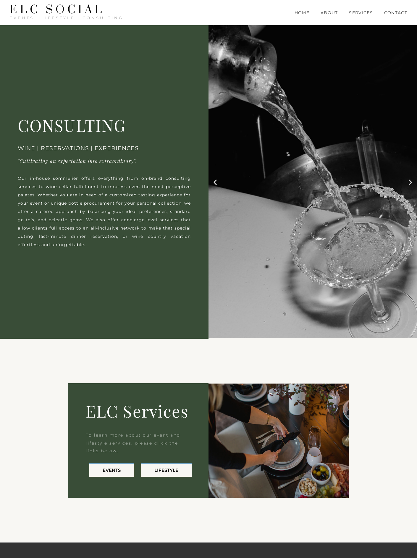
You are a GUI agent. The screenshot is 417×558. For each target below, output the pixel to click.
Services (361, 12)
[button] (215, 182)
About (329, 12)
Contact (395, 12)
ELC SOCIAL (57, 10)
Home (302, 12)
